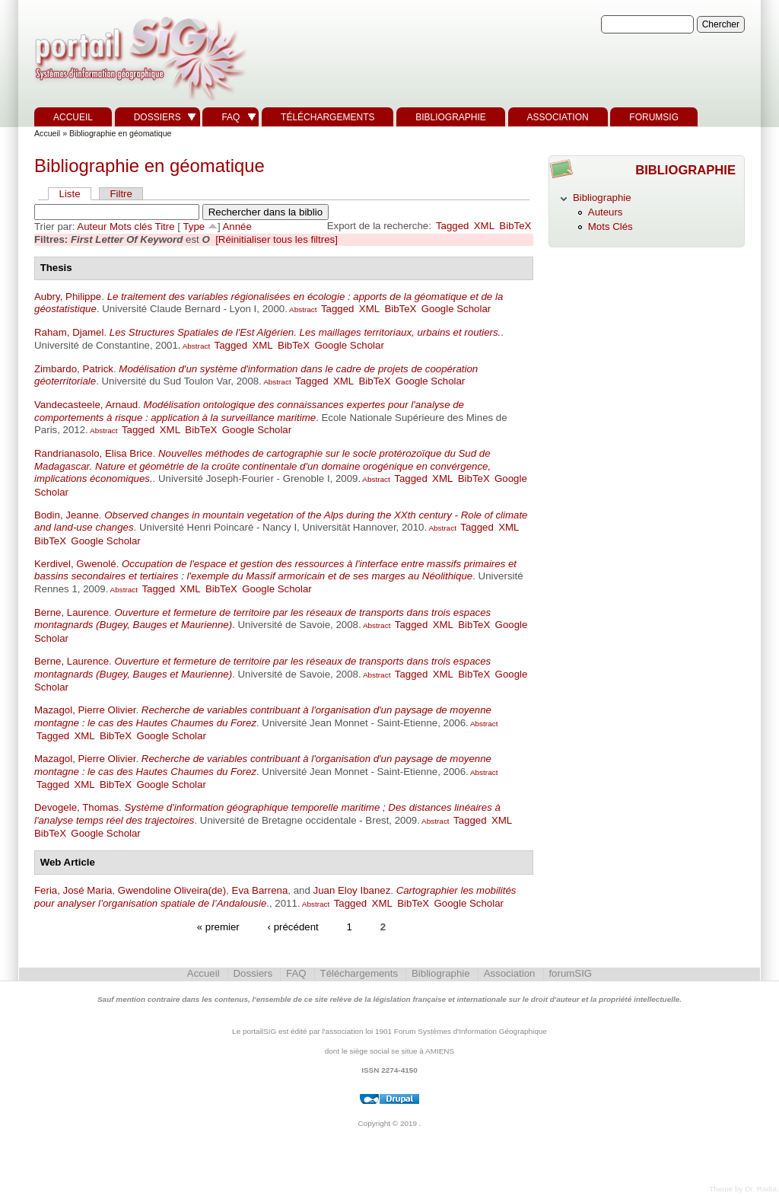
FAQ (230, 117)
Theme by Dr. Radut (743, 1189)
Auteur (92, 226)
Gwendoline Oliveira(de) (172, 890)
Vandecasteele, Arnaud (86, 404)
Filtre (121, 193)
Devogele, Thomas (76, 807)
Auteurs (605, 212)
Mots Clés (610, 226)
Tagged (452, 225)
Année (237, 226)
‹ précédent (293, 927)
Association (558, 117)
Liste (70, 193)
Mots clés (131, 226)
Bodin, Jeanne (66, 515)
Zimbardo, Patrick (73, 369)
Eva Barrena (260, 890)
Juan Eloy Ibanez (352, 890)
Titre (165, 226)
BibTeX (515, 225)
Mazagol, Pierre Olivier (84, 710)
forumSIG (654, 117)
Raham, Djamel (68, 332)
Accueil (73, 117)
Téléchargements (327, 117)
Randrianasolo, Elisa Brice (93, 453)
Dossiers (157, 117)
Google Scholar (456, 308)
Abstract (302, 309)
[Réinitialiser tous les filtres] (276, 239)
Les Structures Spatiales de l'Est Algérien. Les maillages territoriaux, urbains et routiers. (305, 332)
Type (194, 226)
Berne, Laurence (71, 612)
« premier (218, 927)
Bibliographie (450, 117)
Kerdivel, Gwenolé (75, 563)
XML (484, 225)
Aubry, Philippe (67, 296)
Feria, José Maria (73, 890)
